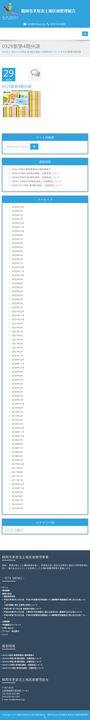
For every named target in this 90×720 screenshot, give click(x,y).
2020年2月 (17, 395)
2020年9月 (17, 371)
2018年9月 (17, 440)
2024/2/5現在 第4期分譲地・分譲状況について (36, 177)
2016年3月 (17, 508)
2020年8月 (17, 375)
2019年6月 (17, 416)
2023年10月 (18, 231)
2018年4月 (17, 456)
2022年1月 (17, 307)
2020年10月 (18, 367)
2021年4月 (17, 343)
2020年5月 (17, 383)
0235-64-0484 (57, 24)
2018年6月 (17, 452)
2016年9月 (17, 492)
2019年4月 (17, 420)
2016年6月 (17, 504)
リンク (5, 634)
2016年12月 (18, 484)
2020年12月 (18, 359)
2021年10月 (18, 319)
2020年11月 (18, 363)
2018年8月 (17, 444)
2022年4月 (17, 295)
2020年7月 (17, 379)
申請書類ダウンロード (11, 624)
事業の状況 (7, 593)
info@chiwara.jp (36, 24)
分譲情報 (6, 621)
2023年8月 (17, 235)
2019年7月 (17, 412)
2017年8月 (17, 472)
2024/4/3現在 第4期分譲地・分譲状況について (36, 173)
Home (5, 51)
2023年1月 (17, 263)
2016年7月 (17, 500)
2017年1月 (17, 480)
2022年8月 (17, 283)
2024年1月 (17, 219)
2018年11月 (18, 432)
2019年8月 (17, 408)
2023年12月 (18, 223)
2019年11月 (18, 404)
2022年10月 (18, 275)
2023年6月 (17, 243)
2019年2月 (17, 424)
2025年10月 (18, 207)
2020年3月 (17, 391)
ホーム (5, 587)
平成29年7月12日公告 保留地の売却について (23, 608)
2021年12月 (18, 311)
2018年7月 (17, 448)
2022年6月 (17, 287)
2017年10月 (18, 464)
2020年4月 (17, 387)
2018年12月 (18, 428)
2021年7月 (17, 331)
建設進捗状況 (9, 596)
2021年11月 (18, 315)
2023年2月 (17, 259)
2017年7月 (17, 476)
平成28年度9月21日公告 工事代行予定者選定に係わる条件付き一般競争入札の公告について (43, 612)
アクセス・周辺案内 (10, 631)
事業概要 (6, 590)
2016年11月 (18, 488)
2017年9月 (17, 468)
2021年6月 (17, 335)
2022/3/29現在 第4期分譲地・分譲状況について (35, 51)
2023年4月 (17, 251)
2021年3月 (17, 347)
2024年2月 (17, 215)
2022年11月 (18, 271)
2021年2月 (17, 351)
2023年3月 (17, 255)
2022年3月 (17, 299)
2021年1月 (17, 355)
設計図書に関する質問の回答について (21, 605)
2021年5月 (17, 339)
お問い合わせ (7, 628)
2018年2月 (17, 460)
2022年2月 (17, 303)
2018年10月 (18, 436)
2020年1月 (17, 399)
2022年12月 (18, 267)
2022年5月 (17, 291)
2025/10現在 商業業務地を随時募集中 (31, 169)
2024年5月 (17, 211)
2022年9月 (17, 279)
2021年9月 (17, 323)
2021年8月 (17, 327)
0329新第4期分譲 (16, 86)
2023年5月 (17, 247)
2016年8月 (17, 496)
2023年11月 (18, 227)
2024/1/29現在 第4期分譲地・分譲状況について (36, 181)
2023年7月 (17, 239)
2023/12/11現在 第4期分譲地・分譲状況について (37, 185)
